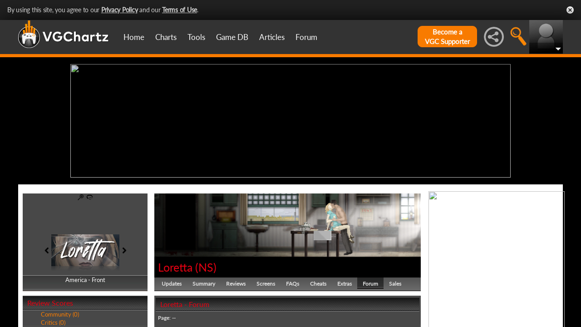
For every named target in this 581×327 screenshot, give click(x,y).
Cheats (318, 283)
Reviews (236, 283)
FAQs (292, 283)
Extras (344, 283)
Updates (172, 283)
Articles (272, 37)
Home (133, 37)
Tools (196, 37)
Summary (203, 283)
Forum (306, 37)
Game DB (232, 37)
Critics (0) (53, 322)
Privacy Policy (119, 10)
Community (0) (60, 314)
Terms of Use (179, 10)
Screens (265, 283)
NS (205, 267)
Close (570, 10)
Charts (166, 37)
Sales (395, 283)
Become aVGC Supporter (447, 36)
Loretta (175, 267)
